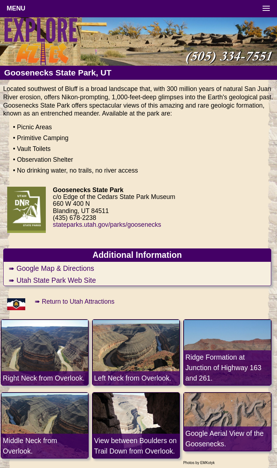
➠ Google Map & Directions (51, 268)
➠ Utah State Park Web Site (52, 280)
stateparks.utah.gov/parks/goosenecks (107, 224)
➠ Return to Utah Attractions (74, 301)
